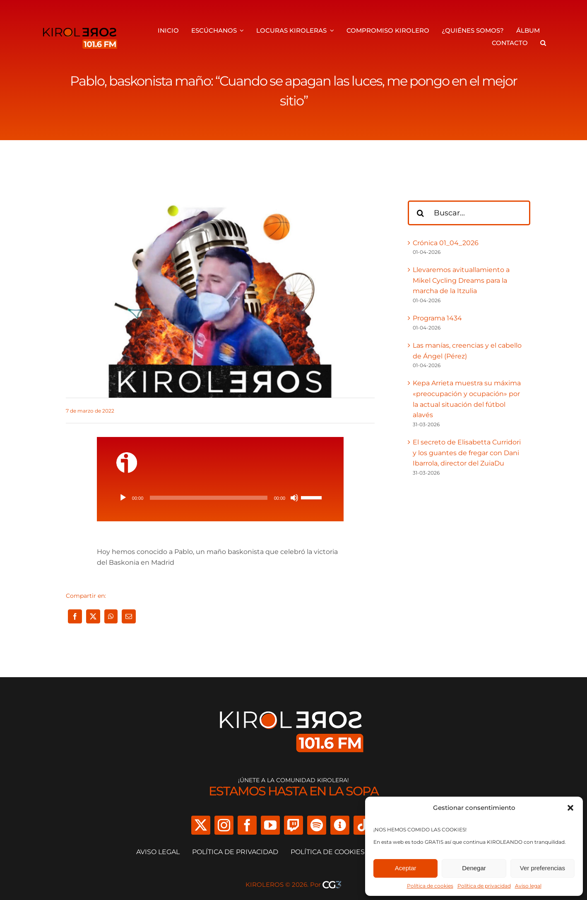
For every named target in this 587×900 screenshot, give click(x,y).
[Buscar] (420, 213)
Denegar (474, 867)
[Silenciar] (294, 498)
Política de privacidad (484, 886)
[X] (93, 616)
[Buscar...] (469, 213)
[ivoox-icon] (126, 455)
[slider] (208, 498)
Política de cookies (430, 886)
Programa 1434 (437, 318)
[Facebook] (75, 616)
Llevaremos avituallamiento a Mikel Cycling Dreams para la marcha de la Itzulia (461, 280)
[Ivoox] (339, 825)
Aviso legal (528, 886)
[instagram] (223, 825)
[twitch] (293, 825)
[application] (220, 497)
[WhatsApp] (111, 616)
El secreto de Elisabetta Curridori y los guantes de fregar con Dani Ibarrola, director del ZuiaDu (467, 452)
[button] (570, 808)
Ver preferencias (542, 867)
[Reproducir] (123, 498)
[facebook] (247, 825)
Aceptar (405, 867)
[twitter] (200, 825)
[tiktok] (363, 825)
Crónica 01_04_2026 (446, 243)
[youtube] (270, 825)
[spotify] (316, 825)
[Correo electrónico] (129, 616)
